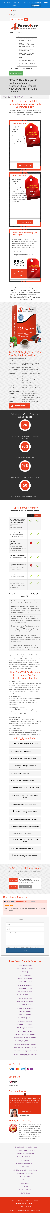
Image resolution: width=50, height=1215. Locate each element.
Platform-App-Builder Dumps (25, 1161)
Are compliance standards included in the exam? (20, 825)
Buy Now (23, 890)
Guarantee (36, 1205)
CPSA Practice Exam (21, 883)
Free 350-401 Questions (25, 996)
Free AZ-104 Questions (25, 992)
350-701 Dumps (25, 1171)
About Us (21, 1205)
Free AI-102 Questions (25, 1012)
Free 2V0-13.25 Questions (25, 979)
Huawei (16, 58)
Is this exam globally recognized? (16, 784)
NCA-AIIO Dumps (25, 1197)
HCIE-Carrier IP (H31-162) (22, 61)
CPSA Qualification (18, 89)
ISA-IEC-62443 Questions (25, 1038)
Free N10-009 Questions (25, 986)
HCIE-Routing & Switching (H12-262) (23, 64)
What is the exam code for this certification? (18, 791)
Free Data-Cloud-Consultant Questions (25, 1055)
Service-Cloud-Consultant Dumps (25, 1158)
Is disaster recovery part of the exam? (17, 838)
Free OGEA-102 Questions (25, 1032)
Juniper (16, 36)
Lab (15, 32)
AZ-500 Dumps (25, 1164)
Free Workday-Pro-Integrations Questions (25, 1058)
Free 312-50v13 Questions (25, 1015)
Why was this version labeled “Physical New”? (19, 769)
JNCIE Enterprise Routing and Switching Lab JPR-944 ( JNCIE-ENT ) (22, 45)
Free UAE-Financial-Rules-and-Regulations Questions (25, 1061)
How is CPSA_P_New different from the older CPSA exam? (22, 845)
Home (8, 32)
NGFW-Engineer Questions (25, 1035)
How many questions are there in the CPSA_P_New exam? (22, 798)
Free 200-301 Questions (25, 989)
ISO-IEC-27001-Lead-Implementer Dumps (25, 1174)
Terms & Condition (13, 1208)
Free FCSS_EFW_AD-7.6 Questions (25, 1048)
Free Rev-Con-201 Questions (25, 976)
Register (8, 15)
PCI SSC (10, 89)
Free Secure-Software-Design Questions (25, 1051)
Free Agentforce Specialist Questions (25, 1042)
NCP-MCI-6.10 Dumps (25, 1194)
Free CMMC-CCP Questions (25, 1002)
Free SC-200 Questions (25, 1025)
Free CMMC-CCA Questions (25, 1009)
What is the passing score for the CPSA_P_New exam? (21, 805)
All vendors (39, 32)
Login (9, 10)
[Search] (22, 19)
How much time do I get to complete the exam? (19, 811)
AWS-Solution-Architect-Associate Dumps (25, 1151)
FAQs (28, 1205)
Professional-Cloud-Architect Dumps (25, 1155)
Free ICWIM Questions (25, 1019)
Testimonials (11, 69)
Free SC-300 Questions (25, 1028)
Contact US (25, 1208)
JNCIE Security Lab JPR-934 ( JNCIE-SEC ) (22, 50)
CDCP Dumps (25, 1187)
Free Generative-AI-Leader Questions (25, 1045)
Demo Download (15, 428)
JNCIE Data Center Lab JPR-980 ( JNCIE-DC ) (22, 40)
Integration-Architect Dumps (25, 1178)
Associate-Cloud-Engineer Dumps (25, 1168)
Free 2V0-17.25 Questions (25, 999)
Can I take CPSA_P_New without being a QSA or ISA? (21, 859)
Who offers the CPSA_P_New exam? (17, 762)
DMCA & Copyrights (36, 1208)
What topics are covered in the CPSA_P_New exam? (21, 818)
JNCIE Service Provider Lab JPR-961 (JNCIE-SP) (22, 54)
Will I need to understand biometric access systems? (21, 832)
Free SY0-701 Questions (25, 973)
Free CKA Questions (25, 1022)
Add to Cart (26, 166)
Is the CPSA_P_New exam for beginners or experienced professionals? (25, 777)
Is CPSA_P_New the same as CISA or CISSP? (19, 852)
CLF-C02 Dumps (25, 1181)
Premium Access (25, 69)
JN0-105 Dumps (25, 1184)
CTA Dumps (25, 1191)
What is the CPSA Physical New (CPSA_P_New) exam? (21, 756)
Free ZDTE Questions (25, 982)
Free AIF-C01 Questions (25, 1005)
